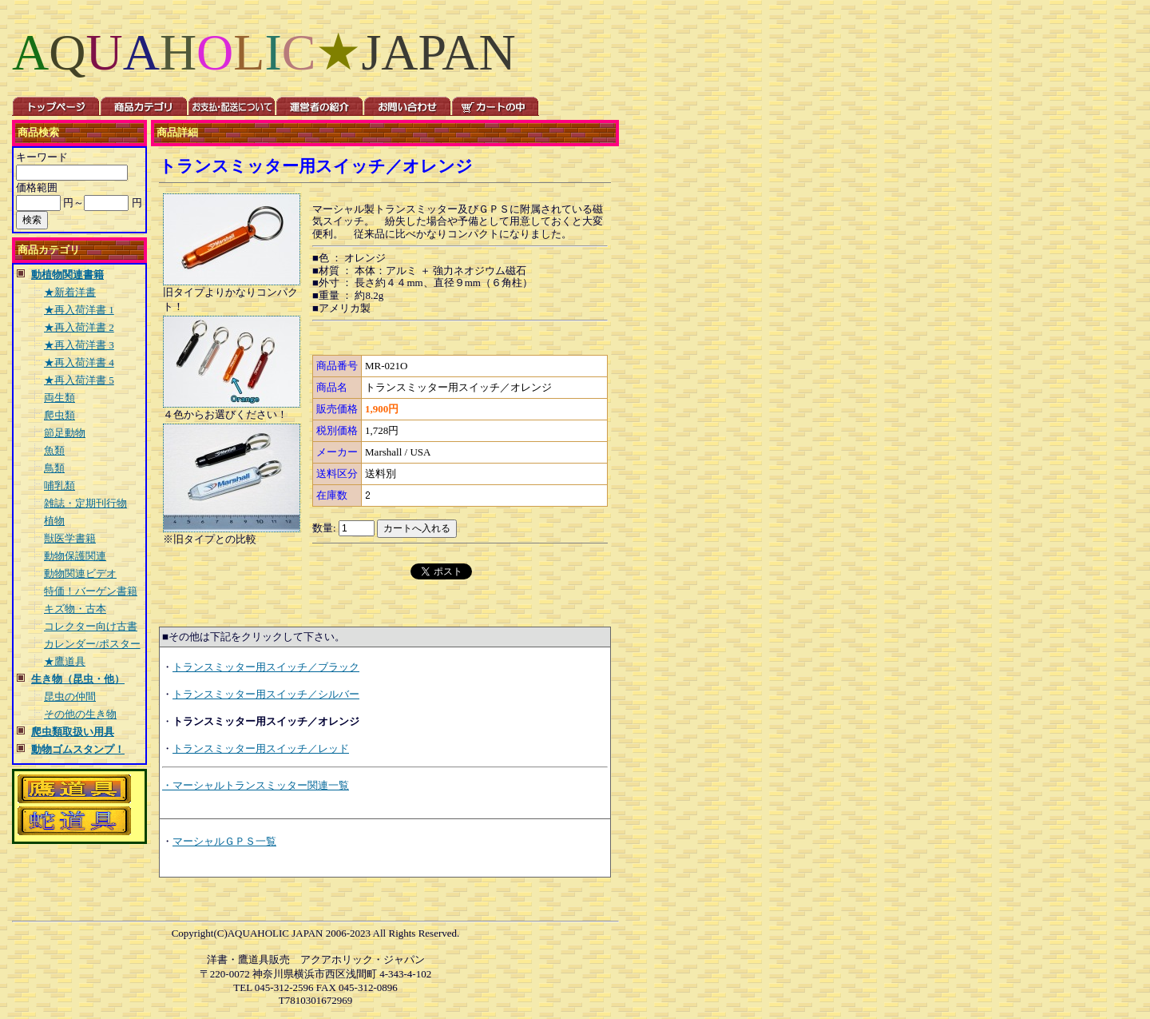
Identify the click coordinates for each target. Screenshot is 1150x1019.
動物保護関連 (75, 556)
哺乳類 (59, 486)
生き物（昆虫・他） (78, 679)
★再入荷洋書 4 (79, 362)
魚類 (54, 450)
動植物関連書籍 (67, 275)
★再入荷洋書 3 (79, 345)
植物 (54, 521)
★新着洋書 (70, 292)
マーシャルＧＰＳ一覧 (224, 841)
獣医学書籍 (70, 538)
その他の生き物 (80, 714)
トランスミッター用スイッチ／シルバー (265, 694)
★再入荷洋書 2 (79, 327)
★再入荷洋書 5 (79, 380)
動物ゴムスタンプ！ (78, 749)
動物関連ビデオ (80, 573)
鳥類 (54, 468)
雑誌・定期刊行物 (85, 503)
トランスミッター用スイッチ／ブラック (265, 667)
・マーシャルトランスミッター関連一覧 (255, 785)
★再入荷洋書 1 (79, 310)
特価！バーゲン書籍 (90, 591)
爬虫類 (59, 415)
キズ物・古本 (75, 609)
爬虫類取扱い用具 (72, 732)
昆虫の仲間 (70, 697)
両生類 (59, 398)
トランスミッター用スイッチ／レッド (260, 748)
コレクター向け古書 (90, 626)
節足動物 (64, 433)
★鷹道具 (64, 661)
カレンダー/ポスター (92, 644)
